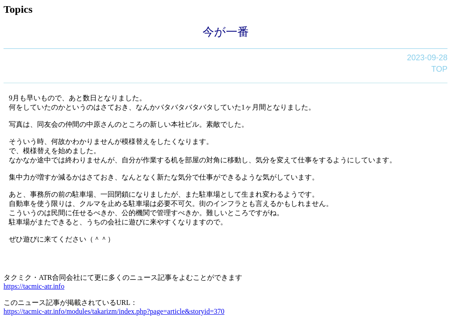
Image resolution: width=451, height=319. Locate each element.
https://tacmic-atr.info (34, 286)
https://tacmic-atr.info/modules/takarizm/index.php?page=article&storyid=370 (114, 311)
